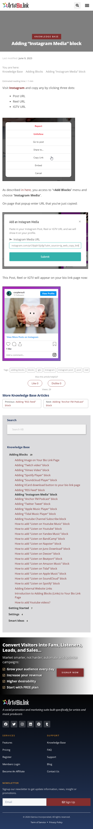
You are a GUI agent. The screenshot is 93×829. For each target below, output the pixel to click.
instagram (50, 370)
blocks (31, 370)
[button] (87, 5)
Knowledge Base (12, 71)
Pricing (6, 749)
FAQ (49, 749)
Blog (49, 764)
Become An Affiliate (13, 771)
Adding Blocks (35, 71)
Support (51, 757)
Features (7, 742)
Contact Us (53, 771)
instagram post (65, 370)
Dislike (56, 383)
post (79, 370)
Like (35, 383)
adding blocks (17, 370)
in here (26, 190)
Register (7, 757)
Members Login (11, 764)
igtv (39, 370)
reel (86, 370)
